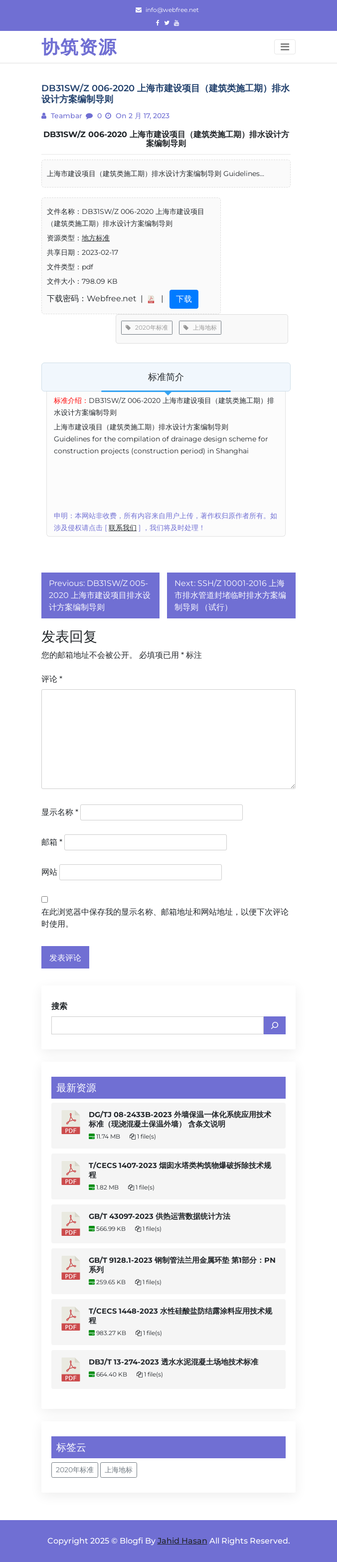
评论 (51, 679)
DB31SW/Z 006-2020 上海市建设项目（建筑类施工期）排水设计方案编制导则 (166, 139)
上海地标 (200, 327)
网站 (49, 872)
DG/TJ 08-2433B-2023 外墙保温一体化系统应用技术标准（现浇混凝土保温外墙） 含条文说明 (180, 1119)
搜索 (59, 1006)
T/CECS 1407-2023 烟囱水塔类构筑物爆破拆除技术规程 (180, 1170)
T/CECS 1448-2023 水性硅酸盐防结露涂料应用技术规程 (180, 1316)
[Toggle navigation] (285, 46)
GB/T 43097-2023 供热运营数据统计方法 (159, 1216)
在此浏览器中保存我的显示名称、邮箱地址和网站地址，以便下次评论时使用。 (165, 918)
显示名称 (59, 812)
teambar (65, 115)
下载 (184, 299)
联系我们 (123, 527)
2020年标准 (147, 327)
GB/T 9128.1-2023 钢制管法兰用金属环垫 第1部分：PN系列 (182, 1265)
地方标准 (96, 237)
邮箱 (51, 842)
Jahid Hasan (182, 1541)
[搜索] (275, 1025)
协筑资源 (79, 47)
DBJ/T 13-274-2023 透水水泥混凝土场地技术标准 (173, 1362)
